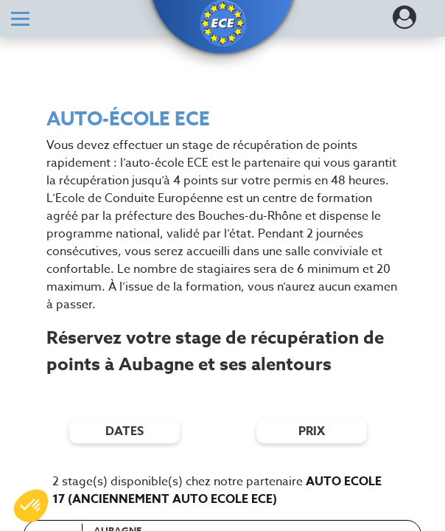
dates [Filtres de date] (124, 431)
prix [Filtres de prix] (311, 431)
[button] (222, 23)
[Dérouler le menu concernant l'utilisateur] (404, 22)
